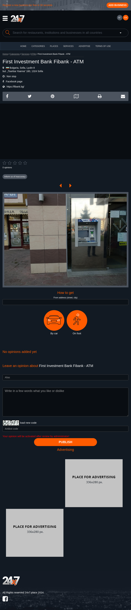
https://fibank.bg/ (15, 86)
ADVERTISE (84, 46)
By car (54, 322)
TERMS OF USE (103, 46)
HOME (23, 46)
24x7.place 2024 (34, 592)
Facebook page (14, 81)
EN (125, 17)
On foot (77, 322)
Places (54, 46)
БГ (119, 17)
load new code (28, 422)
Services (68, 46)
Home (5, 54)
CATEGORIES (38, 46)
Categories (15, 54)
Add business (117, 5)
